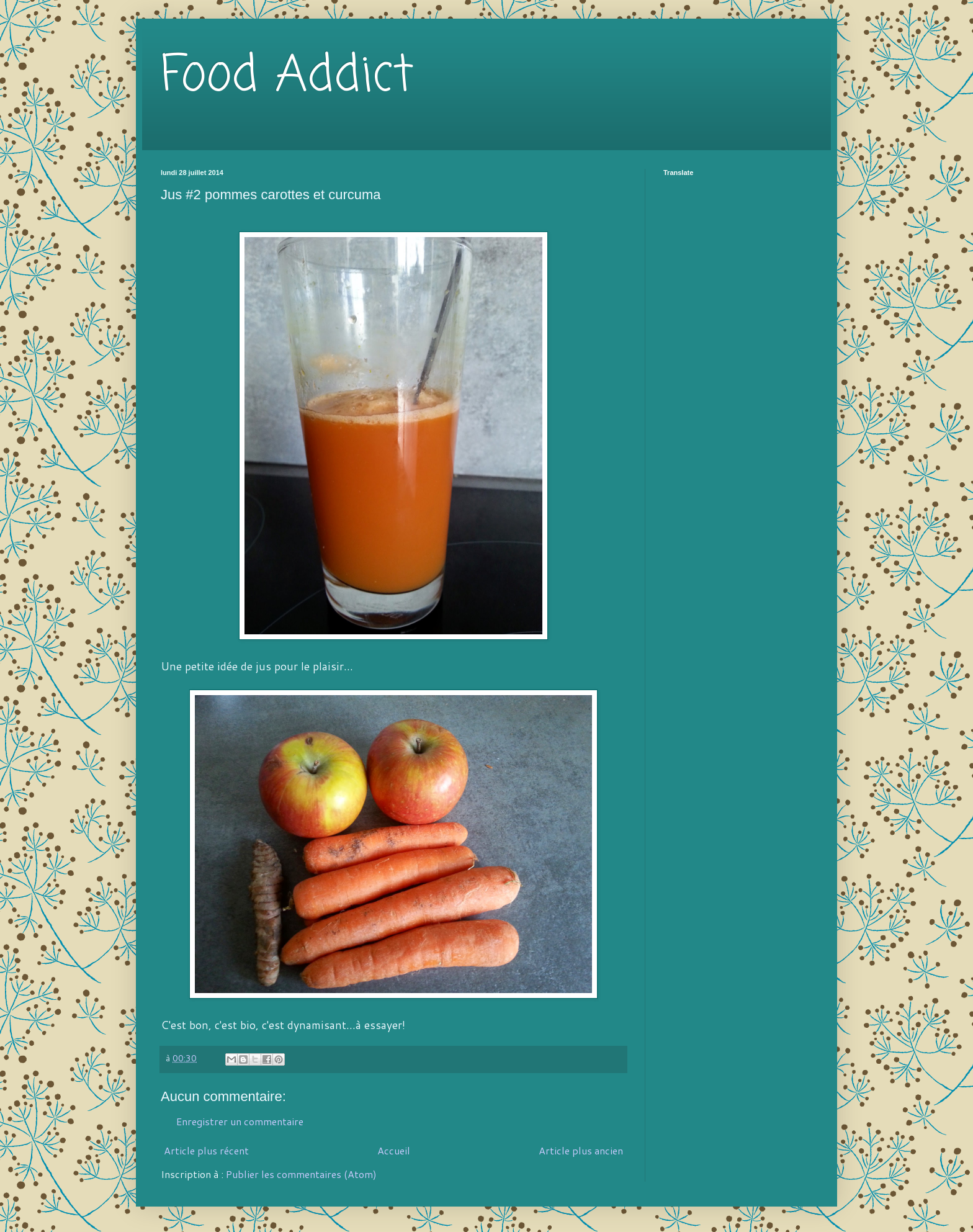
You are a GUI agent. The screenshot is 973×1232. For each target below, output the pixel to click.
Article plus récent (206, 1150)
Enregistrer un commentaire (239, 1121)
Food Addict (287, 76)
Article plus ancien (581, 1150)
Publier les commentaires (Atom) (301, 1174)
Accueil (393, 1150)
